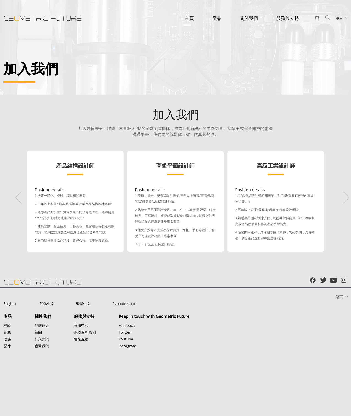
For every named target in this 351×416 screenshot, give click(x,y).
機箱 (7, 369)
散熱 (7, 382)
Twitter (125, 375)
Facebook (127, 369)
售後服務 (81, 382)
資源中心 (81, 369)
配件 (7, 389)
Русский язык (118, 347)
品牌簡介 (42, 369)
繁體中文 (79, 347)
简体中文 (45, 347)
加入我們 (42, 382)
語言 (339, 18)
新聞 (38, 375)
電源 (7, 375)
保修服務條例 (85, 375)
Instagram (127, 389)
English (9, 347)
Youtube (126, 382)
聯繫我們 (42, 389)
